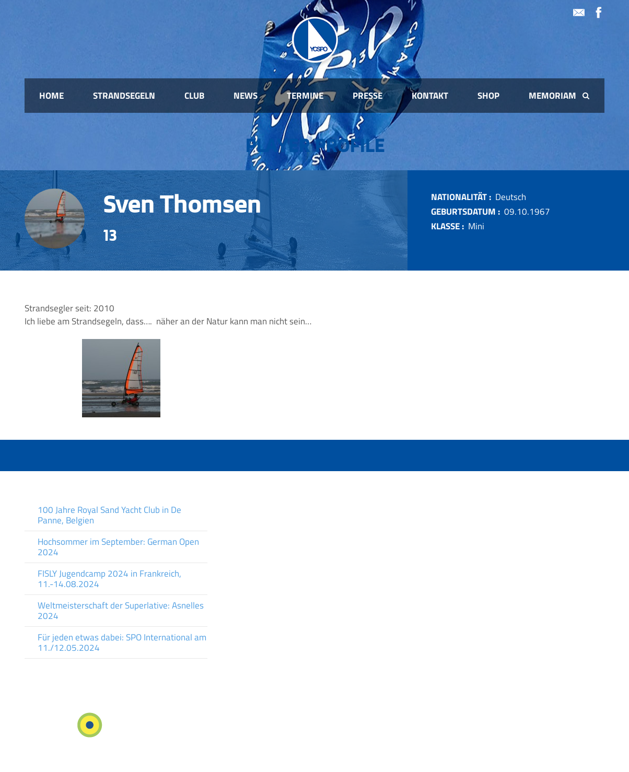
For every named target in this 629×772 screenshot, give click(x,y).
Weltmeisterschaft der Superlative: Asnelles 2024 (121, 611)
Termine (305, 95)
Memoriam (552, 95)
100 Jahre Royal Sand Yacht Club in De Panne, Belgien (109, 515)
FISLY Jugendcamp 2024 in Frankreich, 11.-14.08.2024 (109, 579)
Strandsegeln (124, 95)
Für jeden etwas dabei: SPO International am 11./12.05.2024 (122, 642)
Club (194, 95)
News (246, 95)
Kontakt (430, 95)
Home (51, 95)
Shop (488, 95)
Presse (367, 95)
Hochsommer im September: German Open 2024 (118, 547)
